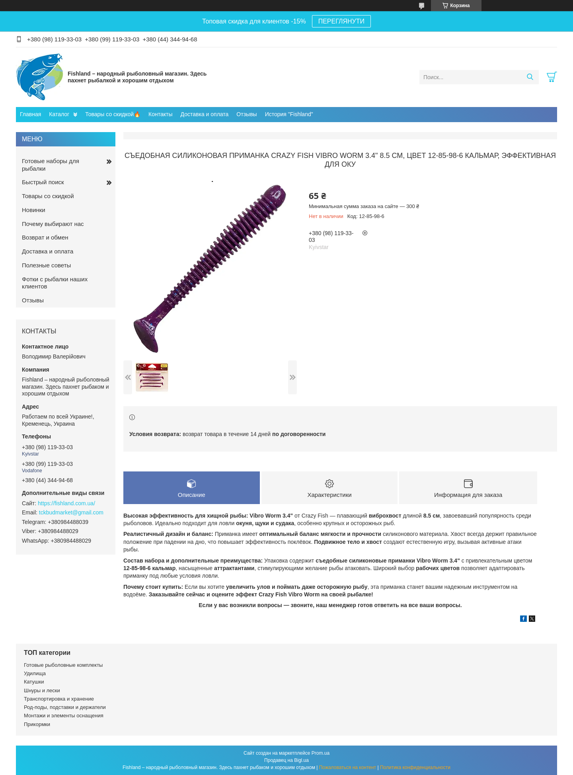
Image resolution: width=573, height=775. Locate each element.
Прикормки (37, 724)
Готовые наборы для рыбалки (50, 165)
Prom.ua (320, 753)
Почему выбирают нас (53, 223)
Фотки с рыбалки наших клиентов (55, 283)
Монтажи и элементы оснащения (63, 716)
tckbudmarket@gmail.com (71, 512)
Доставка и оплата (205, 114)
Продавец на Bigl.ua (286, 760)
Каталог (59, 114)
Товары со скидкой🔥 (112, 114)
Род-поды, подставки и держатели (65, 707)
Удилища (35, 673)
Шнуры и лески (42, 690)
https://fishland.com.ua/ (66, 503)
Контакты (160, 114)
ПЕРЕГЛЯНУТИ (341, 21)
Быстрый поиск (43, 182)
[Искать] (530, 77)
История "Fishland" (289, 114)
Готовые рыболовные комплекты (63, 665)
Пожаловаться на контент (347, 767)
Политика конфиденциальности (415, 767)
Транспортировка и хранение (59, 699)
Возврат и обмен (45, 237)
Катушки (34, 682)
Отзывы (246, 114)
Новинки (33, 209)
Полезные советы (46, 265)
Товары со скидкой (48, 196)
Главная (30, 114)
